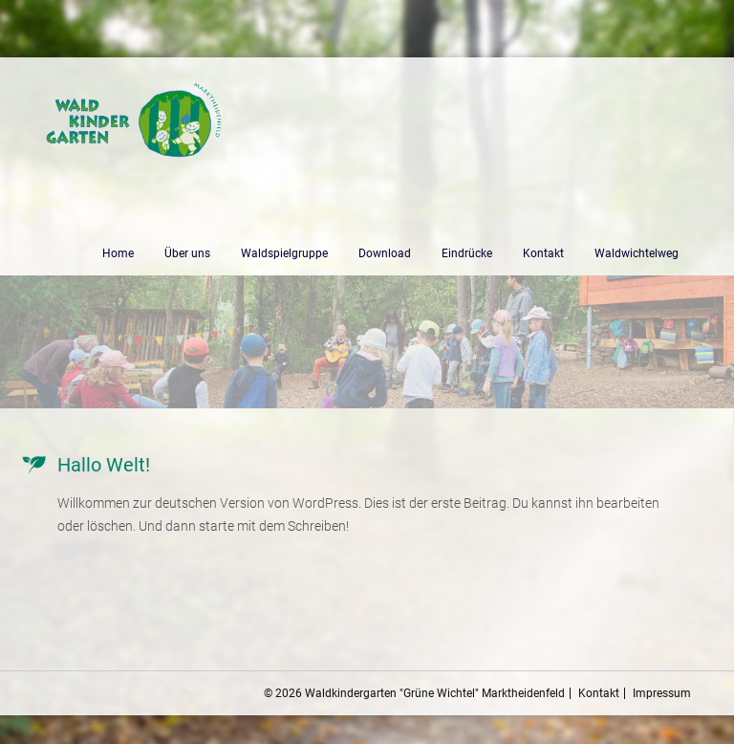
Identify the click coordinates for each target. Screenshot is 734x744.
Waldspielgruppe (284, 253)
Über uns (187, 253)
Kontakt (543, 253)
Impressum (662, 693)
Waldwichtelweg (636, 253)
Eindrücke (467, 253)
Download (384, 253)
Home (118, 253)
